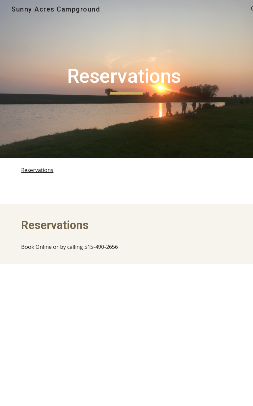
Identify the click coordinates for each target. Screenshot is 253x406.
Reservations (37, 170)
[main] (126, 79)
